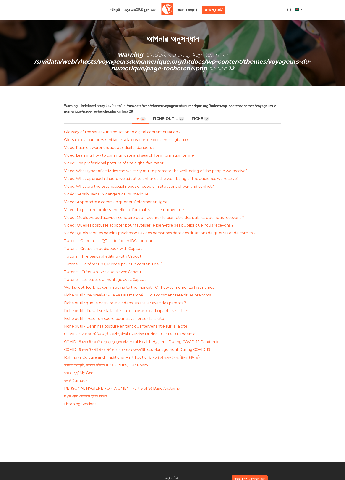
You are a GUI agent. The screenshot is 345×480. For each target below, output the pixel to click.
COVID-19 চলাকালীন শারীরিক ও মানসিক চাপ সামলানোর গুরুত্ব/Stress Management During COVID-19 (137, 349)
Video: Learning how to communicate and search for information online (129, 155)
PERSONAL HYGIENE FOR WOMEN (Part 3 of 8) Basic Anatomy (122, 388)
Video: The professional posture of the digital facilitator (114, 163)
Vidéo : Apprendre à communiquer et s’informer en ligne (115, 202)
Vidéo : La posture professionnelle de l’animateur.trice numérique (124, 210)
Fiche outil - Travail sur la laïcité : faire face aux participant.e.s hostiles (126, 311)
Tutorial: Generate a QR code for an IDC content (108, 241)
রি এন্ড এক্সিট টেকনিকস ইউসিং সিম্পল (85, 396)
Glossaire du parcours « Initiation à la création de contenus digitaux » (126, 140)
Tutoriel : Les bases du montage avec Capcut (105, 279)
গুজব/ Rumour (75, 381)
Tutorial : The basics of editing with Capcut (102, 256)
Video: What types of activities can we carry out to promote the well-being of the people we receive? (155, 171)
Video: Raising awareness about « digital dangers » (109, 147)
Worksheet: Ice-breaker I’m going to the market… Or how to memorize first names (139, 287)
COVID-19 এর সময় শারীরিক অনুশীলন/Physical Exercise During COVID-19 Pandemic (129, 334)
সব (141, 119)
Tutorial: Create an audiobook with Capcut (103, 248)
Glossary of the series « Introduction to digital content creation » (122, 132)
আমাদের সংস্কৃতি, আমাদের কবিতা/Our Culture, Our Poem (106, 365)
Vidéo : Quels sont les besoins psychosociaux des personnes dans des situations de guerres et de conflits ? (160, 233)
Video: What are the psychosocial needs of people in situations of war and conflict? (139, 186)
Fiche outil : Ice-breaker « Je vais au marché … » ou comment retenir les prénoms (137, 295)
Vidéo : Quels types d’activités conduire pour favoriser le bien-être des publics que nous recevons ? (154, 217)
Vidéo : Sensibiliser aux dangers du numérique (106, 194)
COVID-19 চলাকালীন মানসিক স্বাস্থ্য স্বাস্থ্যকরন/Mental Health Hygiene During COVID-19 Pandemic (141, 342)
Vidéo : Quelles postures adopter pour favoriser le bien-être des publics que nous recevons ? (148, 225)
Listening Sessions (80, 404)
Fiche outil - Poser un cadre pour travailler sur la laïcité (114, 318)
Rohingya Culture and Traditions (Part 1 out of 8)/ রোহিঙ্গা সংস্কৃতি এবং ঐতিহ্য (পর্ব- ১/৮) (132, 357)
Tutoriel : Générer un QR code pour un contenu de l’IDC (116, 264)
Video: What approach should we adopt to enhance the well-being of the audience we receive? (151, 178)
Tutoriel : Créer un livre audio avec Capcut (102, 272)
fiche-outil (168, 119)
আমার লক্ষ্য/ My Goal (79, 373)
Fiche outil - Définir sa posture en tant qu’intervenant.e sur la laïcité (125, 326)
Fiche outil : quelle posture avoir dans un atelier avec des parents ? (125, 303)
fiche (200, 119)
